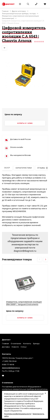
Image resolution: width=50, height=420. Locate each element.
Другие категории (19, 11)
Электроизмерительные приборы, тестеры (19, 13)
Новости (15, 347)
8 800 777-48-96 (8, 364)
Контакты (27, 343)
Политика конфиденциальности (17, 414)
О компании (16, 343)
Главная (5, 343)
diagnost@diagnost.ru (11, 368)
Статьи (23, 347)
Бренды (36, 343)
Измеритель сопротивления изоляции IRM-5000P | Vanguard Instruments (24, 303)
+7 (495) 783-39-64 (9, 361)
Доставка (6, 347)
